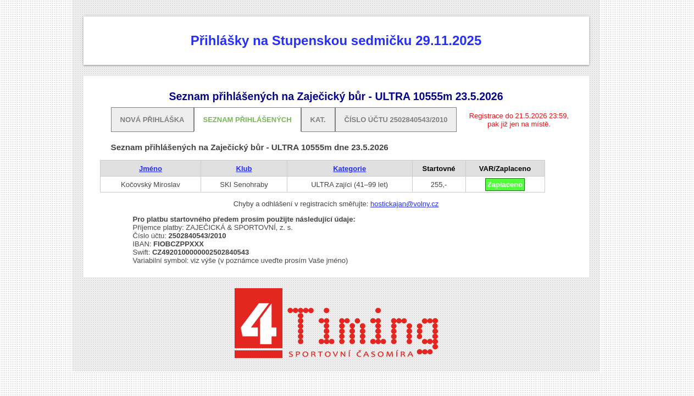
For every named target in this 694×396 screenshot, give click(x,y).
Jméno (150, 168)
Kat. (318, 120)
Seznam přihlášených (247, 120)
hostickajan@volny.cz (404, 204)
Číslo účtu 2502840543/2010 (396, 120)
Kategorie (349, 168)
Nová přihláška (152, 120)
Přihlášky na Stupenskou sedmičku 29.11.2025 (336, 40)
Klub (244, 168)
